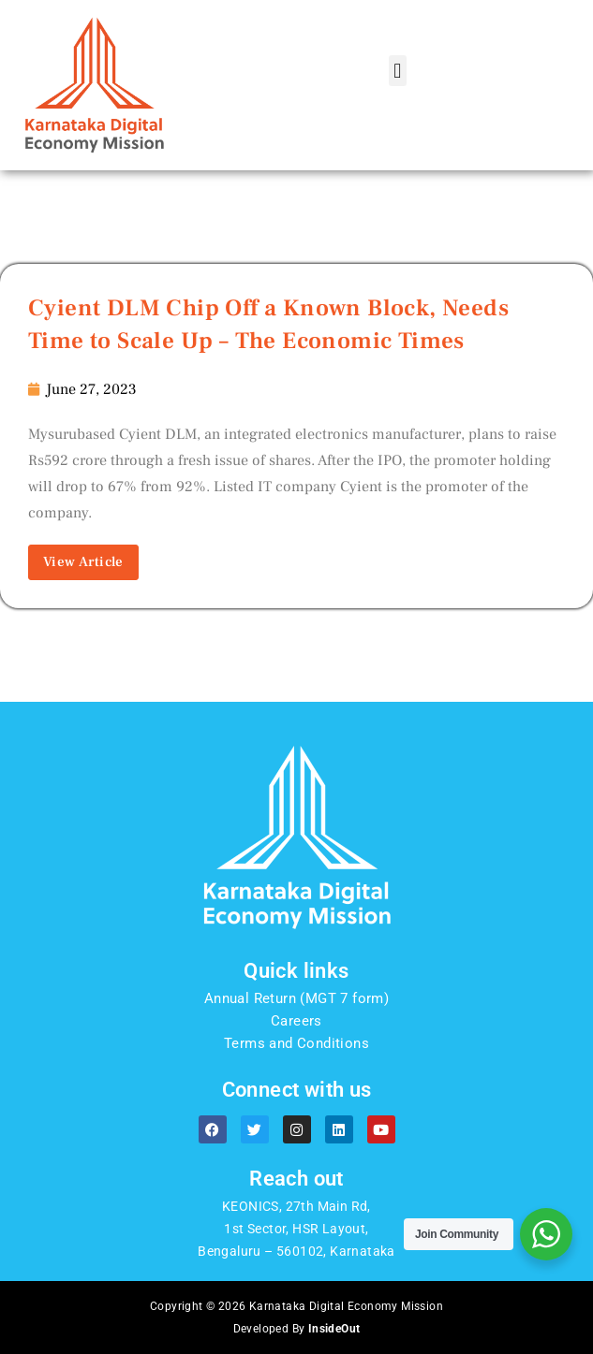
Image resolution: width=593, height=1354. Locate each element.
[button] (398, 70)
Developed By (297, 1328)
